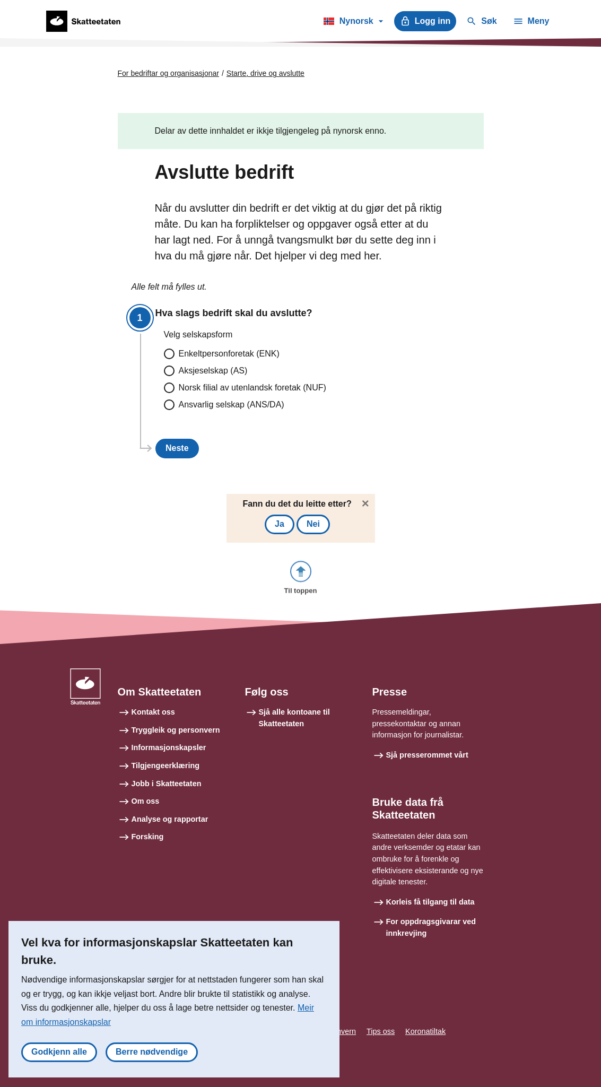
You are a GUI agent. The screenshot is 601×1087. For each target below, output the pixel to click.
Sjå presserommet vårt (427, 755)
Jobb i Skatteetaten (167, 783)
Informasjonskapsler (169, 747)
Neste (177, 448)
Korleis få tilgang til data (430, 902)
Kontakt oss (153, 712)
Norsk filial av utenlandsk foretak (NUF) (252, 387)
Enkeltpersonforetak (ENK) (229, 353)
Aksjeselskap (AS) (213, 370)
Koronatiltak (425, 1031)
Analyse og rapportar (170, 819)
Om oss (146, 801)
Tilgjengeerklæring (165, 765)
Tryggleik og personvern (176, 730)
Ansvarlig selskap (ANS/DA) (231, 404)
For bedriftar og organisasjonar (168, 73)
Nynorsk (353, 22)
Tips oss (381, 1031)
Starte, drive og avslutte (265, 73)
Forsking (148, 836)
